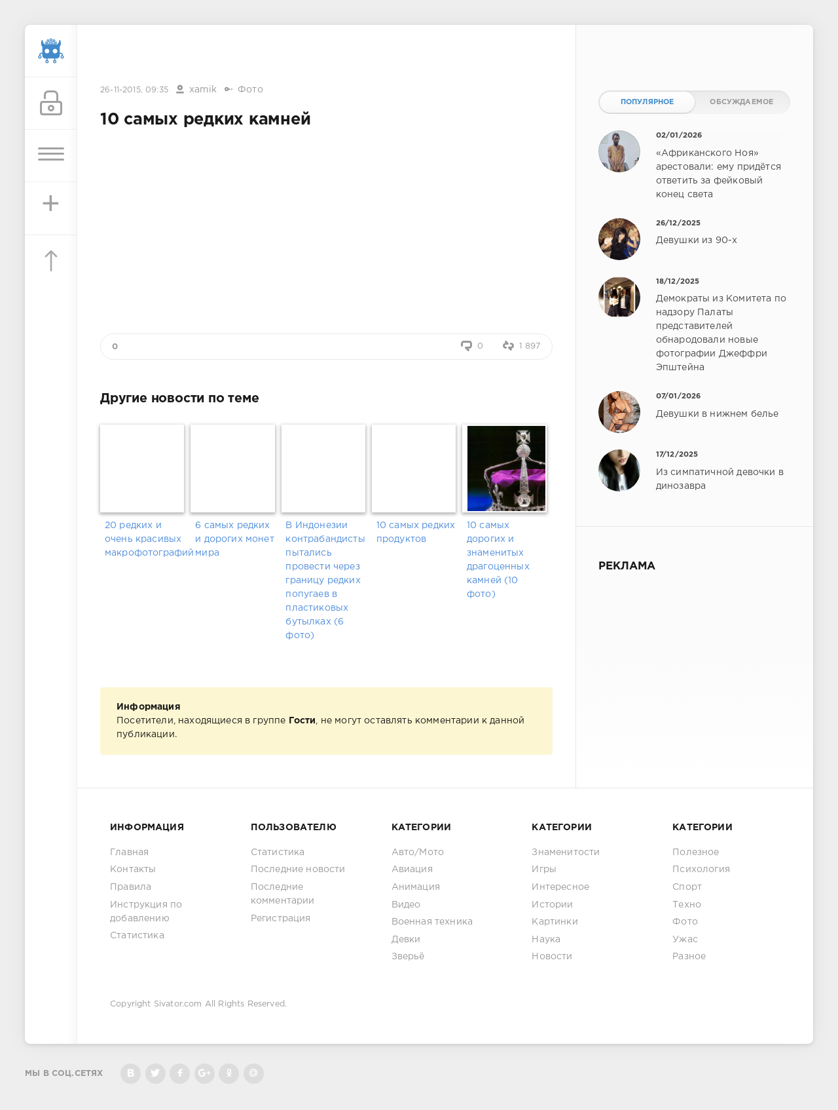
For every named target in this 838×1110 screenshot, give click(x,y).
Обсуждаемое (741, 102)
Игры (544, 869)
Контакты (133, 869)
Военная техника (432, 922)
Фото (250, 90)
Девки (406, 940)
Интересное (560, 887)
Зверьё (408, 957)
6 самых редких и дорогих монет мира (234, 539)
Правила (130, 887)
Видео (406, 905)
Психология (701, 869)
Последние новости (298, 869)
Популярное (647, 102)
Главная (129, 852)
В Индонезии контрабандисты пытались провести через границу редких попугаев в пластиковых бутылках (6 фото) (325, 581)
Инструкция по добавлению (146, 912)
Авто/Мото (418, 852)
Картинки (554, 922)
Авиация (412, 869)
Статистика (137, 936)
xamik (203, 90)
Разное (689, 957)
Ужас (685, 940)
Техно (686, 905)
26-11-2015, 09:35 (134, 90)
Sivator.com (178, 1004)
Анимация (416, 887)
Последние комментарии (283, 894)
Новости (552, 957)
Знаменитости (566, 852)
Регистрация (281, 919)
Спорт (687, 887)
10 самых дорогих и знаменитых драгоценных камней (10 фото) (498, 560)
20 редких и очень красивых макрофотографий (145, 539)
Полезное (695, 852)
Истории (552, 905)
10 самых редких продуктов (416, 532)
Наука (546, 940)
